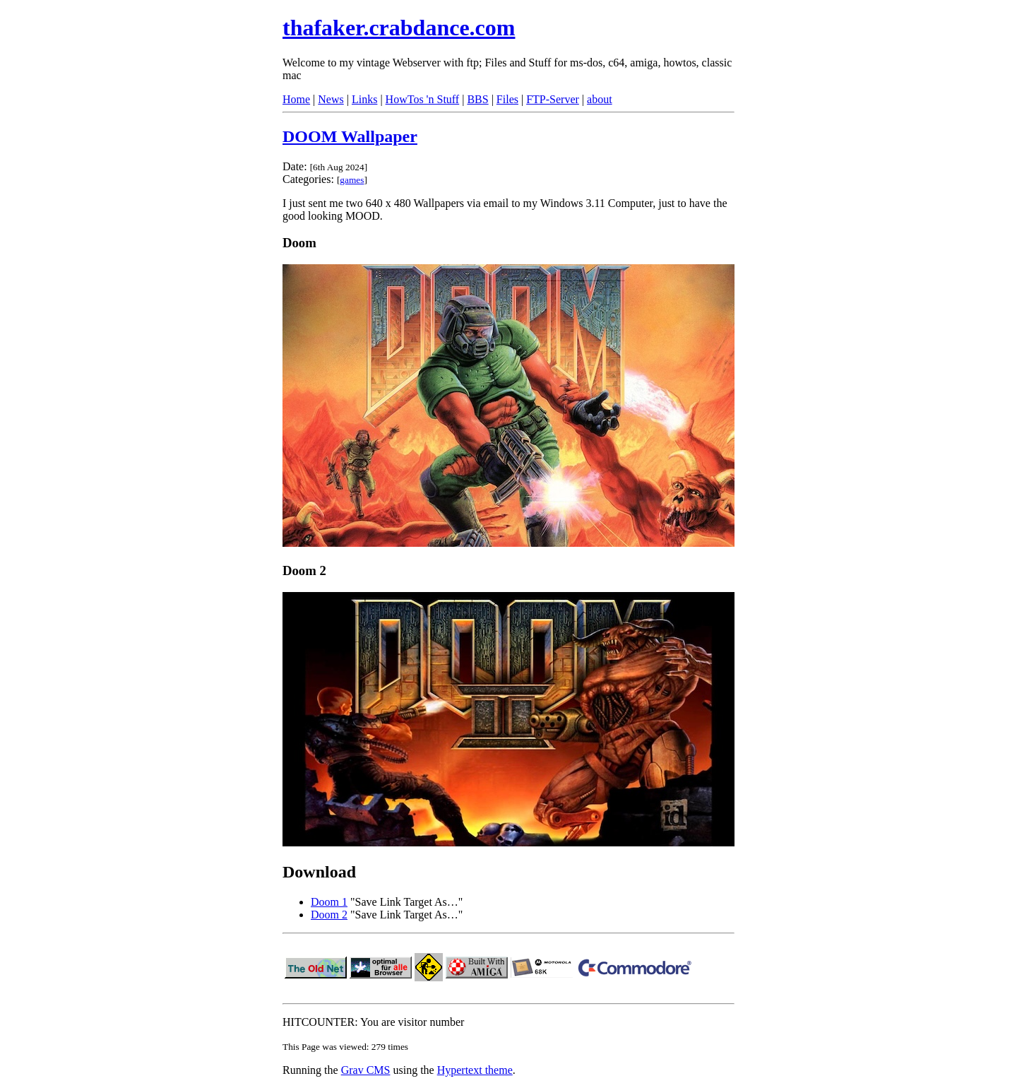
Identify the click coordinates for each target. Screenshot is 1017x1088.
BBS (477, 99)
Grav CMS (366, 1070)
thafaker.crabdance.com (398, 27)
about (599, 99)
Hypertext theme (475, 1070)
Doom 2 (329, 915)
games (352, 180)
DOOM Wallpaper (349, 136)
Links (364, 99)
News (330, 99)
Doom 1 (329, 902)
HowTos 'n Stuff (423, 99)
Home (296, 99)
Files (507, 99)
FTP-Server (552, 99)
